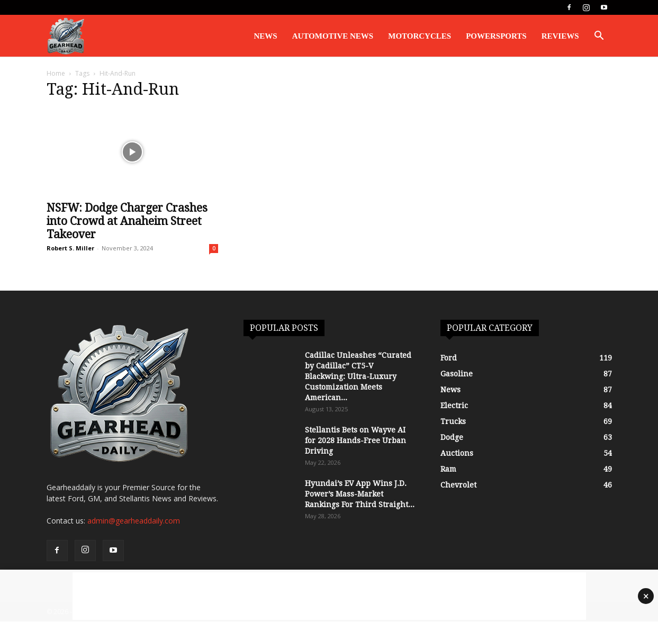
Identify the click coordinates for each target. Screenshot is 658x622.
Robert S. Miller (70, 249)
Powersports (496, 36)
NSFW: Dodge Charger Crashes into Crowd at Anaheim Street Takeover (127, 221)
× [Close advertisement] (646, 596)
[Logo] (66, 36)
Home (56, 73)
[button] (599, 37)
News (265, 36)
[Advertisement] (329, 596)
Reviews (560, 36)
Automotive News (333, 36)
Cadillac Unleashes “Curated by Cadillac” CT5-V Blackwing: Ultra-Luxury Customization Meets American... (358, 376)
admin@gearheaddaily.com (133, 521)
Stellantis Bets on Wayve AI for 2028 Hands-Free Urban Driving (355, 441)
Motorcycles (419, 36)
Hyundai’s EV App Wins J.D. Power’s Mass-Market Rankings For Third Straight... (359, 494)
